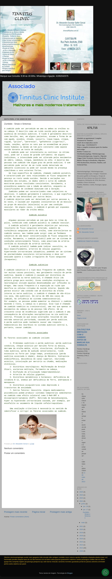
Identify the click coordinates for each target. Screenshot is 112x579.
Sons (79, 315)
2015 (81, 542)
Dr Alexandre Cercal (86, 229)
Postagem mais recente (15, 512)
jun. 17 (85, 509)
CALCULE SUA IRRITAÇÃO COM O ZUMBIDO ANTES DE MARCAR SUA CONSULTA (83, 337)
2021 (81, 526)
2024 (81, 495)
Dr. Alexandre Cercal (86, 232)
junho (83, 504)
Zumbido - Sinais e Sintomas (86, 515)
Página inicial (38, 512)
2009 (81, 551)
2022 (81, 501)
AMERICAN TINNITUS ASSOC (88, 241)
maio (83, 522)
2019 (81, 532)
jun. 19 (85, 506)
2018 (81, 535)
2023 (81, 498)
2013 (81, 548)
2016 (81, 539)
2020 (81, 529)
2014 (81, 545)
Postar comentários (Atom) (19, 517)
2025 (81, 492)
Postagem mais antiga (61, 512)
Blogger (70, 573)
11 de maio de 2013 (83, 477)
